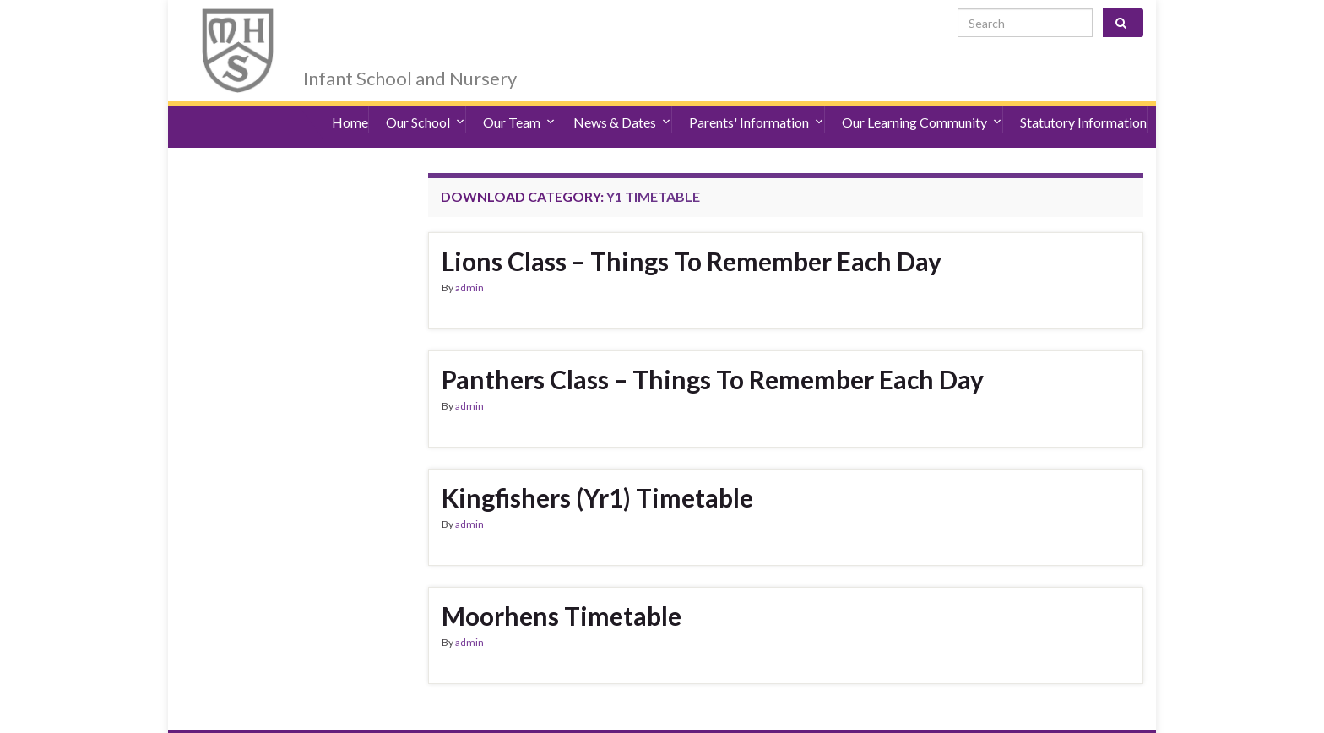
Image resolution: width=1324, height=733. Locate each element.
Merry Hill (371, 27)
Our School (425, 101)
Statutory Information (1083, 101)
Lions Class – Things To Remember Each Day (691, 231)
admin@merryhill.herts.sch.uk (1064, 716)
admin (469, 258)
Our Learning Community (922, 101)
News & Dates (622, 101)
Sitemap (442, 716)
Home (350, 101)
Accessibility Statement (348, 716)
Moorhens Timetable (561, 586)
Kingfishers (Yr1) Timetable (597, 468)
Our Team (519, 101)
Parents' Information (756, 101)
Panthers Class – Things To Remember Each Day (713, 349)
